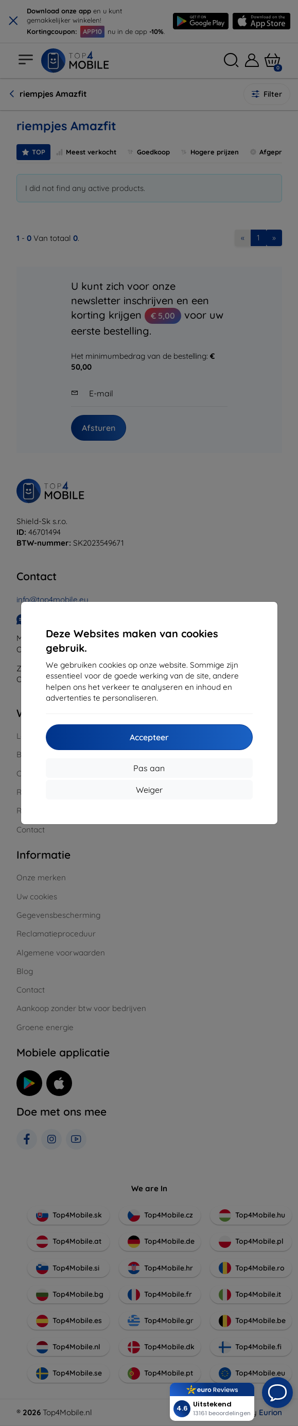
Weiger (149, 790)
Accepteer (149, 737)
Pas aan (149, 768)
